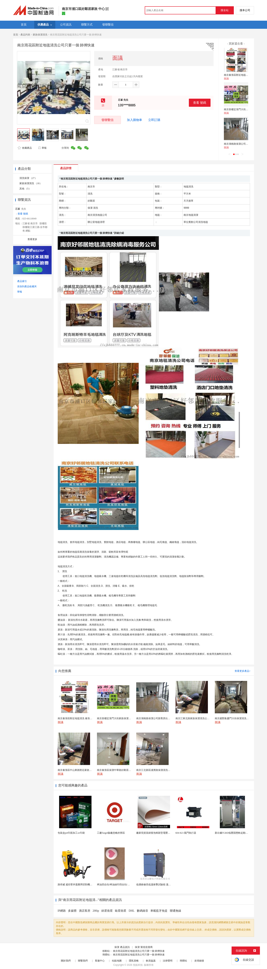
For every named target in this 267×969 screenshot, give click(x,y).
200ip (96, 910)
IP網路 (62, 910)
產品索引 (22, 281)
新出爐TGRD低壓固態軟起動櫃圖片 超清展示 (239, 832)
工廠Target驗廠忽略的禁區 (111, 832)
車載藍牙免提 (159, 910)
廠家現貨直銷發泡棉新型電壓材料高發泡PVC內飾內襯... (166, 832)
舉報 (42, 147)
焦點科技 (138, 965)
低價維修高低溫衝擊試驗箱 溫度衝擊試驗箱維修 (162, 884)
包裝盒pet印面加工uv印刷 (71, 832)
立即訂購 (154, 120)
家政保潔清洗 (40, 34)
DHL (132, 910)
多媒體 (72, 910)
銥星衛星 (107, 910)
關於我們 (66, 960)
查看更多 (32, 239)
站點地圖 (117, 960)
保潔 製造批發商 (143, 947)
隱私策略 (134, 960)
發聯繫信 (107, 120)
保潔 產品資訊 (122, 947)
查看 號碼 (199, 102)
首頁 (15, 34)
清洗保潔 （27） (28, 178)
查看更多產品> (243, 671)
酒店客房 (85, 910)
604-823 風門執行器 (186, 832)
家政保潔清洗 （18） (30, 183)
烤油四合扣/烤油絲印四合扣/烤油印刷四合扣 (121, 884)
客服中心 (100, 960)
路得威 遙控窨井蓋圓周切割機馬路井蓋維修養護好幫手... (88, 884)
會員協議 (150, 960)
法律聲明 (167, 960)
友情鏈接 (199, 960)
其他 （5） (25, 188)
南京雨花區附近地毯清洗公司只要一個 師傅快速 (139, 951)
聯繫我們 (83, 960)
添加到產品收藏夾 (27, 286)
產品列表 (25, 34)
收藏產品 (25, 147)
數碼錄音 (143, 910)
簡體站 (183, 960)
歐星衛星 (121, 910)
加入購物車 (134, 120)
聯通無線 (175, 910)
